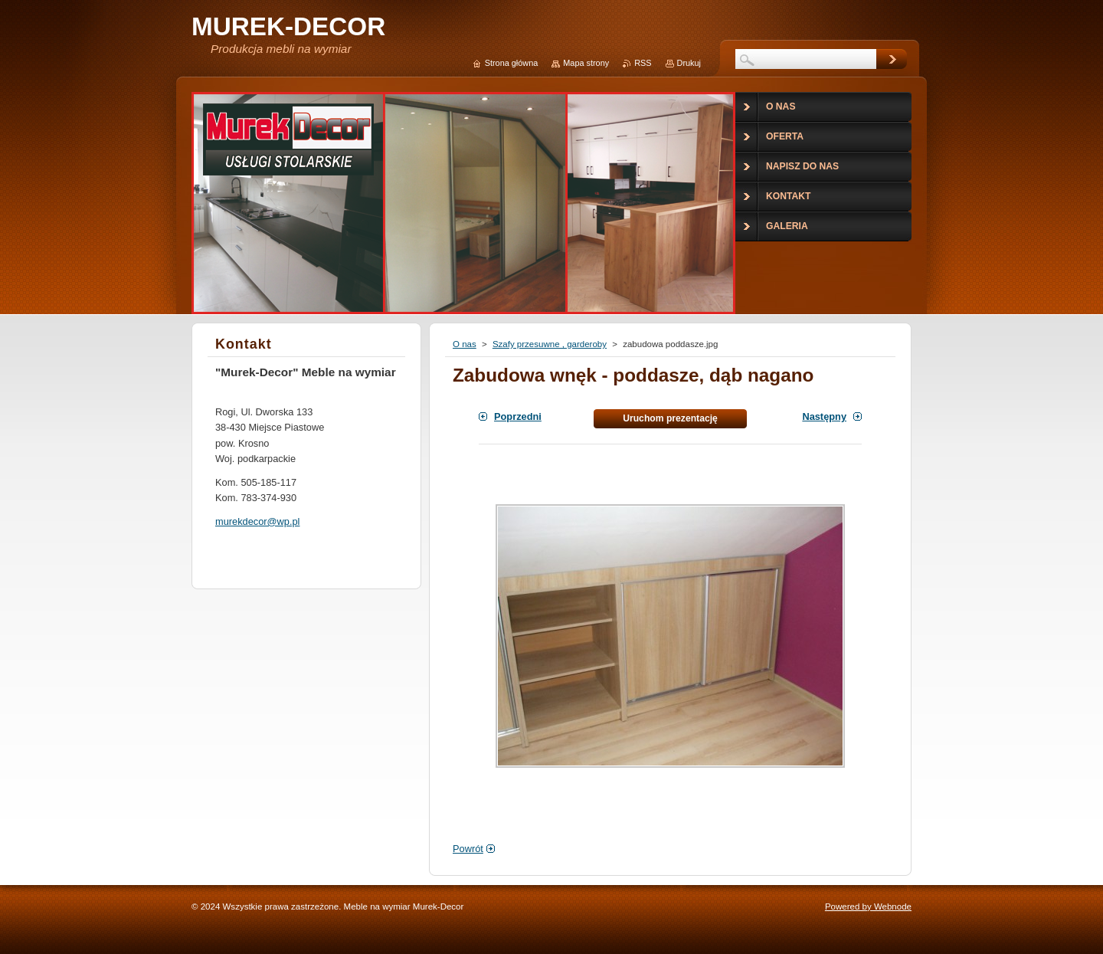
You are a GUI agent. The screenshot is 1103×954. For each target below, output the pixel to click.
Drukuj (689, 62)
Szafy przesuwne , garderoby (550, 344)
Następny (824, 416)
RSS (642, 62)
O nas (464, 344)
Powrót (468, 848)
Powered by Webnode (868, 906)
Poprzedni (518, 416)
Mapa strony (586, 62)
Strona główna (511, 62)
